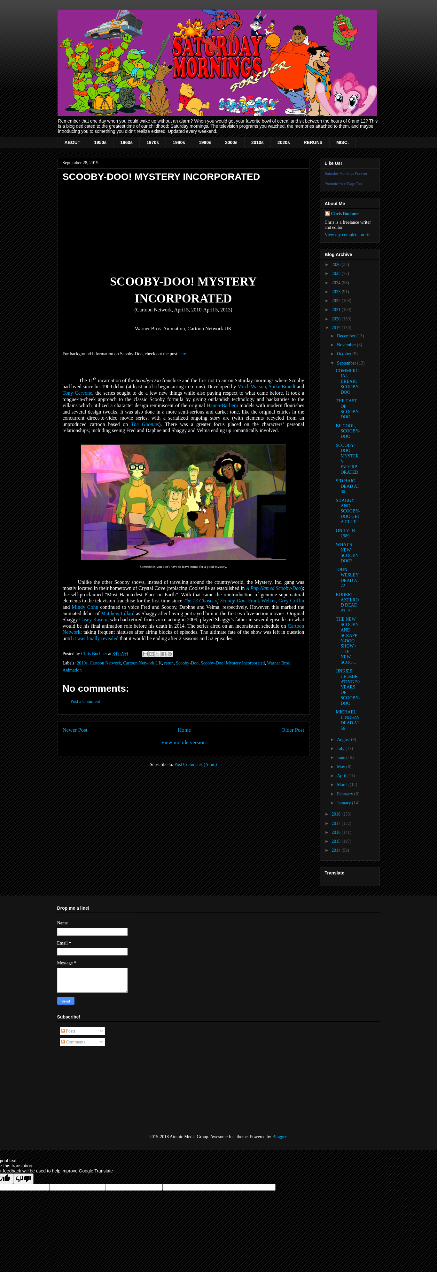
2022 (337, 300)
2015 (337, 841)
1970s (152, 142)
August (344, 739)
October (345, 353)
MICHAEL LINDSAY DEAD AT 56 (348, 720)
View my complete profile (348, 234)
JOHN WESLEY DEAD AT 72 (347, 577)
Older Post (292, 730)
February (345, 794)
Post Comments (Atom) (195, 764)
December (346, 336)
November (347, 344)
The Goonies (145, 424)
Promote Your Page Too (343, 184)
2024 (337, 282)
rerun (169, 663)
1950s (100, 142)
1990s (205, 142)
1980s (179, 142)
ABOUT (73, 142)
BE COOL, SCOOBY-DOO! (348, 431)
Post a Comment (85, 701)
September (347, 363)
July (341, 748)
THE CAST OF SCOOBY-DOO (348, 409)
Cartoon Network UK (142, 663)
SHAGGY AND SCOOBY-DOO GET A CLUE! (348, 511)
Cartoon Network (105, 663)
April (342, 775)
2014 (337, 850)
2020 (337, 319)
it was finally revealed (96, 638)
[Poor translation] (23, 1178)
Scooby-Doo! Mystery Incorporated (233, 663)
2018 (337, 814)
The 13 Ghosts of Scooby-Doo (214, 600)
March (343, 784)
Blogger (279, 1136)
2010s (257, 142)
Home (184, 730)
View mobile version (183, 742)
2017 (337, 823)
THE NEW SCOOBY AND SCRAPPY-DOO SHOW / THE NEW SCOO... (347, 640)
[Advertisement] (89, 1091)
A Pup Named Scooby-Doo (273, 588)
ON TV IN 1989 (345, 533)
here (182, 353)
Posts (68, 1031)
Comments (73, 1042)
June (341, 757)
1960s (126, 142)
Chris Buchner (345, 213)
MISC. (342, 142)
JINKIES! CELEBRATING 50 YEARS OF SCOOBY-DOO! (348, 687)
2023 (337, 291)
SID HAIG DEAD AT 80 (347, 486)
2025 (337, 273)
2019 (337, 328)
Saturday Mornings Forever (346, 173)
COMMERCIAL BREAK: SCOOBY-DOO (348, 381)
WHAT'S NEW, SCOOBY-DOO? (348, 552)
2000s (231, 142)
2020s (283, 142)
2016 (337, 832)
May (341, 766)
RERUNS (313, 142)
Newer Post (75, 730)
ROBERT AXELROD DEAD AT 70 (347, 602)
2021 (337, 309)
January (344, 803)
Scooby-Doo (187, 663)
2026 (337, 264)
